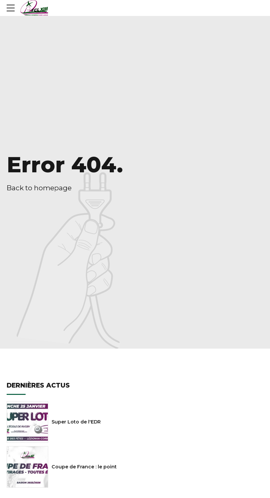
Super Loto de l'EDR (76, 422)
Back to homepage (39, 188)
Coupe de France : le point (84, 467)
